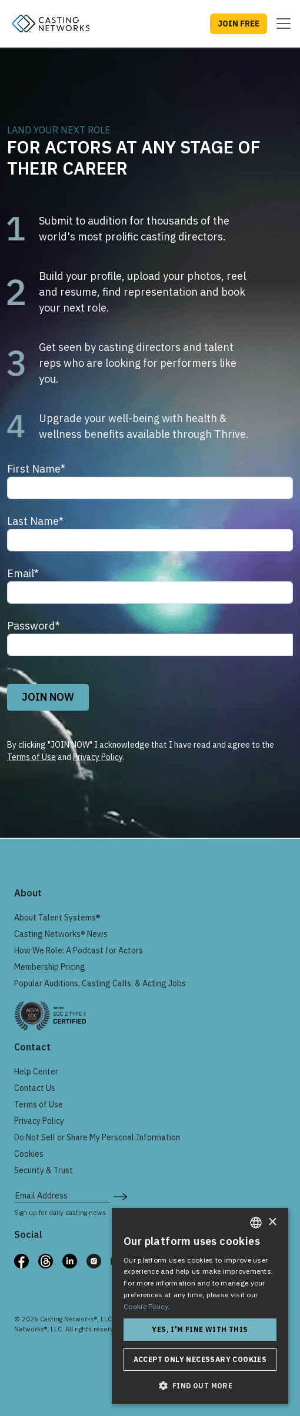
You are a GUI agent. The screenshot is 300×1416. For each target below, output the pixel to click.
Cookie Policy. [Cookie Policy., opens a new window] (146, 1306)
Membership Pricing (49, 967)
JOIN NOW (48, 697)
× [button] (272, 1222)
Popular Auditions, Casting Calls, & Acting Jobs (100, 983)
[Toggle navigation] (280, 23)
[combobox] (256, 1222)
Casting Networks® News (61, 934)
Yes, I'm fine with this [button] (200, 1329)
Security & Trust (43, 1170)
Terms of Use (31, 757)
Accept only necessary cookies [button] (200, 1359)
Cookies (29, 1154)
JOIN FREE (238, 23)
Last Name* (35, 521)
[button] (200, 1385)
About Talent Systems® (57, 917)
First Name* (36, 469)
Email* (23, 573)
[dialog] (200, 1306)
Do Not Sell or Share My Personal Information (97, 1137)
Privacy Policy (97, 757)
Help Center (36, 1071)
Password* (33, 625)
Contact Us (34, 1088)
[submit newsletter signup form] (120, 1195)
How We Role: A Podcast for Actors (78, 950)
